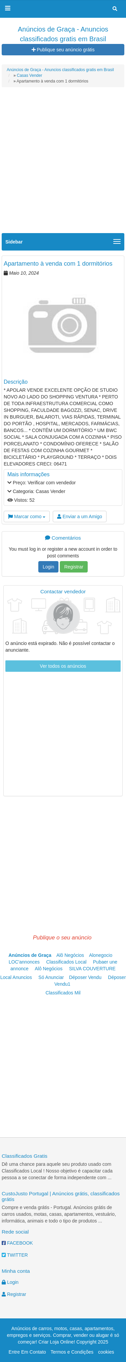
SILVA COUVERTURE (92, 968)
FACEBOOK (17, 1243)
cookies (106, 1352)
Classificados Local (67, 962)
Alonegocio (102, 955)
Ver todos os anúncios (63, 666)
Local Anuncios (17, 977)
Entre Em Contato (27, 1352)
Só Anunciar (52, 977)
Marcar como (26, 516)
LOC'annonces (25, 962)
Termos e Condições (71, 1352)
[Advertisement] (63, 165)
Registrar (73, 566)
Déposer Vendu (86, 977)
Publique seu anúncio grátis (63, 49)
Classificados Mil (62, 992)
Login (48, 566)
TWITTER (15, 1255)
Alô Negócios (72, 955)
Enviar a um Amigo (79, 516)
